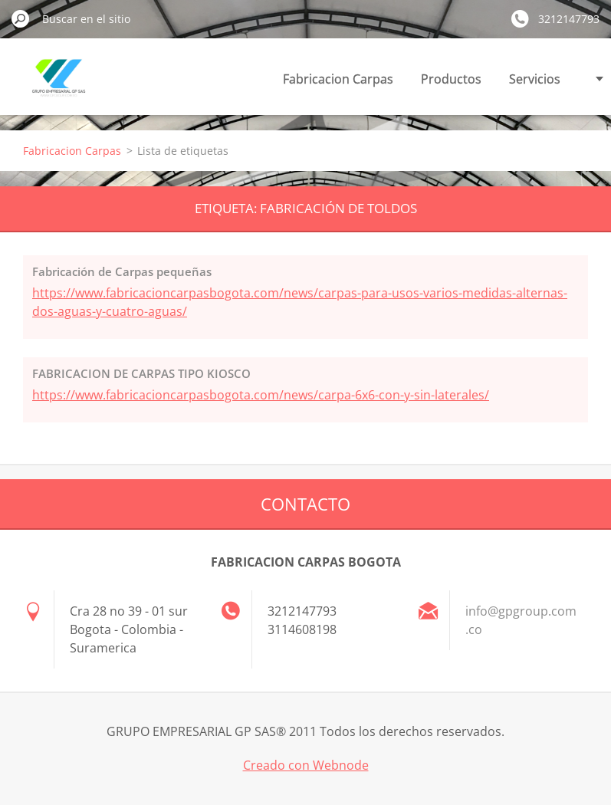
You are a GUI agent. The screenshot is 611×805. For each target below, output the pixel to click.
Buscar (20, 18)
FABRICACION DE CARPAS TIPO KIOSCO (141, 373)
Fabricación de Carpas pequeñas (122, 271)
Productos (451, 79)
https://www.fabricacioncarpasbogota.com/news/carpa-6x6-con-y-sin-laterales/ (260, 394)
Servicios (534, 79)
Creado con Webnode (306, 765)
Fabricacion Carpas (338, 79)
